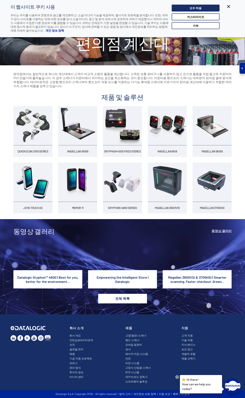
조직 (72, 344)
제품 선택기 (188, 358)
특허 (175, 394)
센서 (128, 349)
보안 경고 (187, 349)
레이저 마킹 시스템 (136, 353)
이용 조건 (164, 394)
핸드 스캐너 (132, 340)
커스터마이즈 (195, 17)
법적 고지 (125, 394)
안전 (128, 358)
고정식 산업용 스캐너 (138, 367)
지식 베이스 (188, 344)
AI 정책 (185, 394)
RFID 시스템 (132, 372)
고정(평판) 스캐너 (135, 335)
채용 (72, 353)
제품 (128, 328)
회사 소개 (76, 328)
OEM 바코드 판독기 (136, 376)
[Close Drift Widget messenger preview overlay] (177, 377)
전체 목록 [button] (122, 298)
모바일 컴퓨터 (133, 344)
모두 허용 (195, 8)
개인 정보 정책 (54, 30)
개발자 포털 (188, 353)
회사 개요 (75, 335)
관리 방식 (75, 367)
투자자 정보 (76, 372)
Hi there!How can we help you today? (196, 384)
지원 (184, 328)
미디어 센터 (76, 376)
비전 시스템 (132, 363)
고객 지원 (187, 335)
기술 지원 (187, 340)
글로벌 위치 (76, 349)
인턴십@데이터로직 (81, 340)
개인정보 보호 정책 (144, 394)
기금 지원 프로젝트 (80, 358)
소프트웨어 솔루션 (136, 381)
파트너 (73, 363)
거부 (195, 25)
